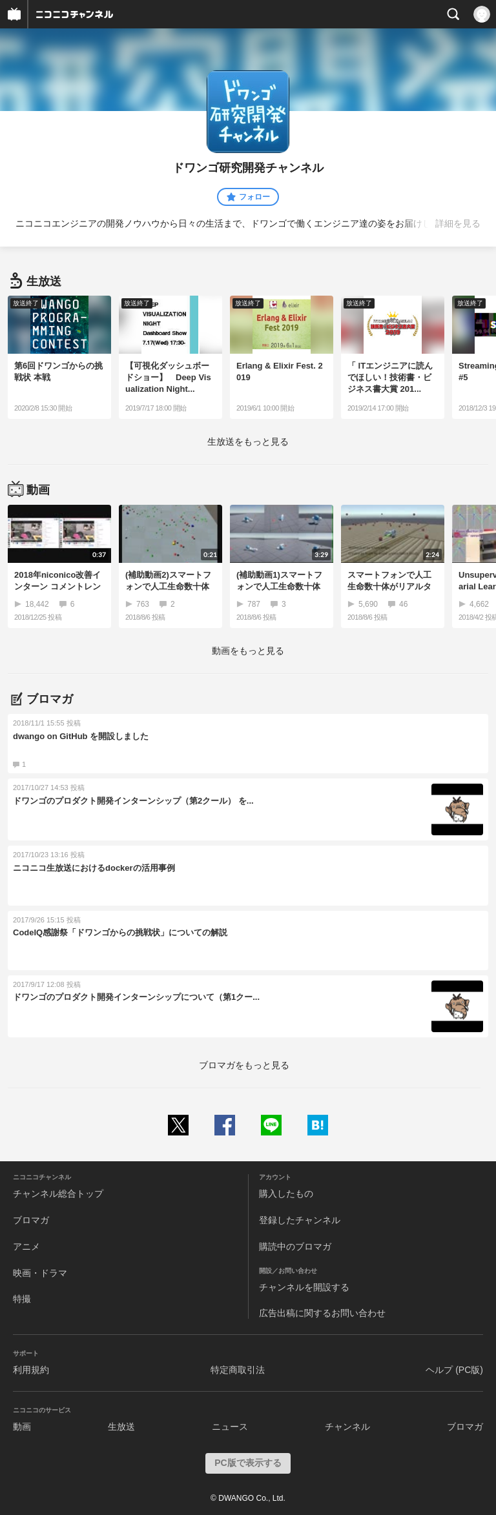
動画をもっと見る (248, 651)
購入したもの (286, 1193)
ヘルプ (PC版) (454, 1370)
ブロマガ (31, 1220)
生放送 (121, 1426)
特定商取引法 (238, 1370)
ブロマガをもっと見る (244, 1065)
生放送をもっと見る (248, 441)
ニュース (230, 1426)
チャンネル (347, 1426)
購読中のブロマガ (295, 1246)
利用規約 (31, 1370)
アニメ (26, 1246)
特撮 (22, 1299)
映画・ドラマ (40, 1273)
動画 (22, 1426)
